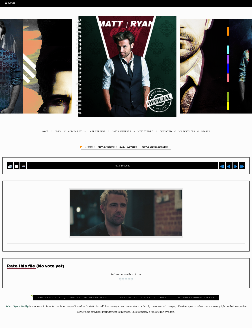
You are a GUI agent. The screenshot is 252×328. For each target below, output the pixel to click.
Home (44, 131)
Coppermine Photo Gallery (133, 297)
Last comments (121, 131)
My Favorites (187, 131)
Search (206, 131)
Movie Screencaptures (155, 146)
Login (58, 131)
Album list (75, 131)
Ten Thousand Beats (94, 297)
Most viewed (145, 131)
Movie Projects (105, 146)
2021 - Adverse (128, 146)
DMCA (163, 297)
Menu (10, 3)
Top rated (166, 131)
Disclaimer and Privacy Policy (195, 297)
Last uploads (97, 131)
